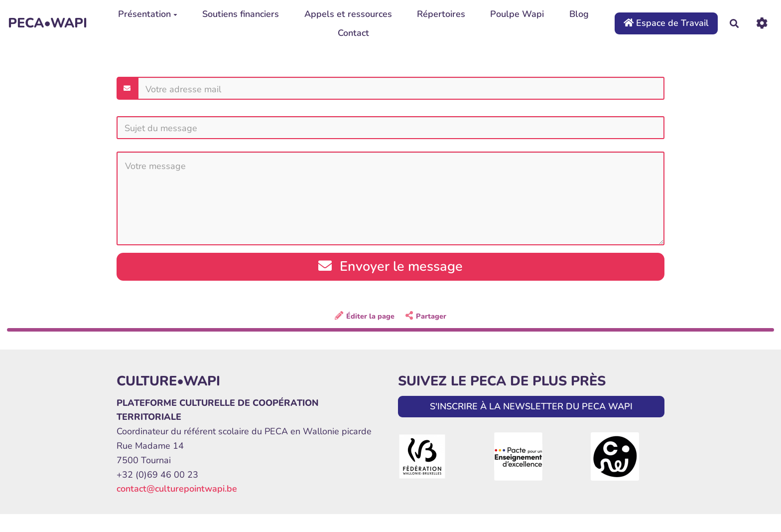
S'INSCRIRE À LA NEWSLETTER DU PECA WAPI (531, 406)
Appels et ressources (348, 14)
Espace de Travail (666, 23)
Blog (579, 14)
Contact (353, 33)
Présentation (147, 14)
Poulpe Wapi (517, 14)
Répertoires (441, 14)
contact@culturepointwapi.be (177, 489)
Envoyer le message (390, 266)
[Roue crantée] (762, 23)
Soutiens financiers (240, 14)
